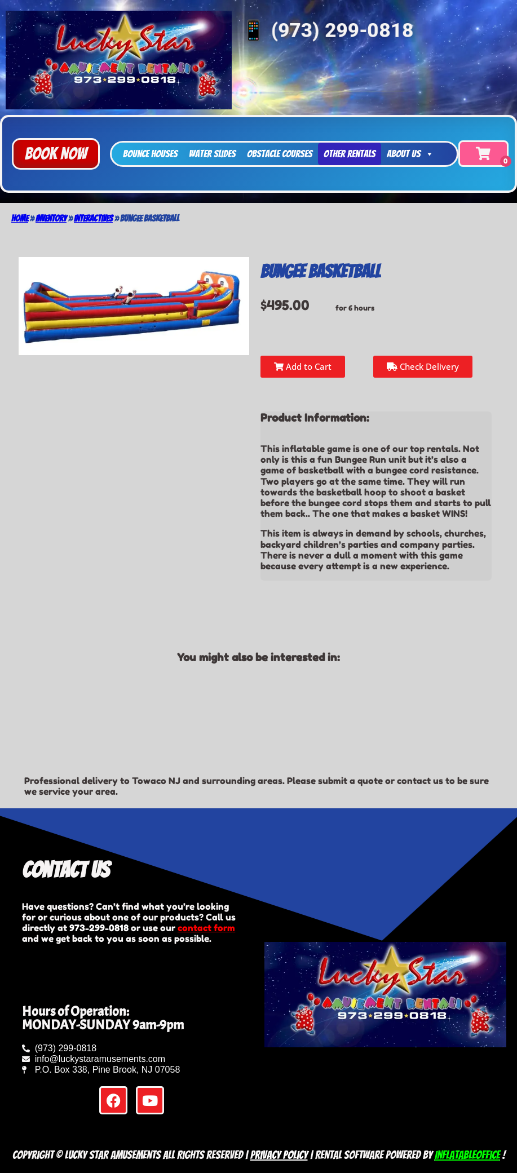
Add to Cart (303, 366)
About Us (410, 154)
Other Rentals (349, 153)
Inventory (51, 218)
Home (19, 218)
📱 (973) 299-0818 (325, 28)
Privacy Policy (279, 1155)
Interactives (93, 218)
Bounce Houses (150, 153)
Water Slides (212, 153)
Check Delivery (423, 366)
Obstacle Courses (279, 153)
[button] (56, 154)
